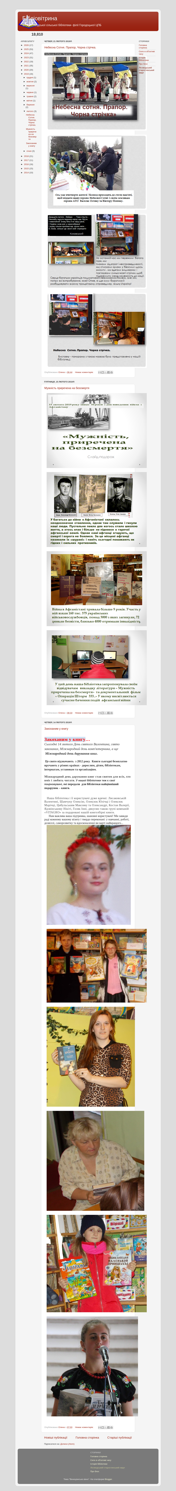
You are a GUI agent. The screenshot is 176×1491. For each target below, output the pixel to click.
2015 (26, 168)
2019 (26, 74)
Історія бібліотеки (144, 59)
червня (30, 92)
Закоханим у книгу (56, 728)
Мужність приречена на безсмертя (66, 388)
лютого (30, 111)
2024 (26, 53)
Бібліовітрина (39, 18)
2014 (26, 172)
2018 (26, 156)
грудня (30, 77)
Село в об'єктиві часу (100, 1460)
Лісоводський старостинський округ (146, 70)
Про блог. (143, 64)
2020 (26, 70)
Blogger (108, 1479)
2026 (26, 45)
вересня (31, 85)
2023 (26, 57)
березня (31, 105)
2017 (26, 160)
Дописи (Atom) (67, 1444)
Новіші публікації (55, 1437)
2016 (26, 164)
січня (29, 151)
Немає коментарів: (84, 372)
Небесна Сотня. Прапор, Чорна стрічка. (70, 47)
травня (30, 96)
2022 (26, 61)
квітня (30, 100)
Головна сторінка (87, 1437)
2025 (26, 49)
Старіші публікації (119, 1437)
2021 (26, 65)
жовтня (30, 81)
